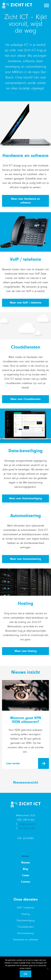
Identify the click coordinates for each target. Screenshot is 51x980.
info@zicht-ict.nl (27, 824)
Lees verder (13, 763)
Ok (25, 973)
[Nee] (47, 968)
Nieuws (25, 862)
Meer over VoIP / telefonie (25, 302)
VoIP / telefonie (25, 907)
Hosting (25, 914)
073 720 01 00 (27, 828)
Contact (25, 881)
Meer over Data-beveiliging (25, 498)
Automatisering (25, 933)
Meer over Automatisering (25, 558)
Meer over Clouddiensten (25, 399)
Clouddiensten (26, 926)
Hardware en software (25, 939)
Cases (25, 875)
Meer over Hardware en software (25, 200)
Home (25, 856)
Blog (25, 868)
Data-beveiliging (26, 920)
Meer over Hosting (26, 651)
